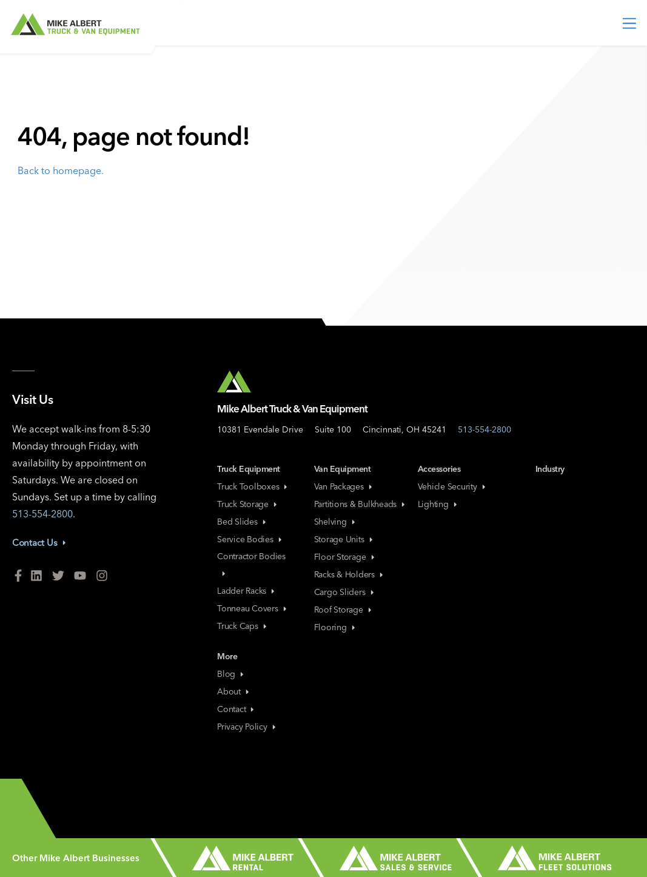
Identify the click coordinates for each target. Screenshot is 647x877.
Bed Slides (242, 521)
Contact (236, 709)
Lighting (438, 504)
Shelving (335, 521)
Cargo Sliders (345, 591)
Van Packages (344, 486)
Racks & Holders (349, 574)
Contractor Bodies (251, 564)
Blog (231, 673)
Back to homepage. (61, 170)
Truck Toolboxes (253, 486)
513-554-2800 (42, 514)
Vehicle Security (453, 486)
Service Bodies (250, 539)
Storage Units (344, 539)
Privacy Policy (247, 726)
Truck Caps (243, 625)
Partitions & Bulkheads (360, 504)
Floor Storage (345, 556)
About (234, 691)
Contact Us (40, 542)
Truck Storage (248, 504)
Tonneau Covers (253, 608)
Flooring (335, 627)
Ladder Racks (247, 590)
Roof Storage (344, 609)
